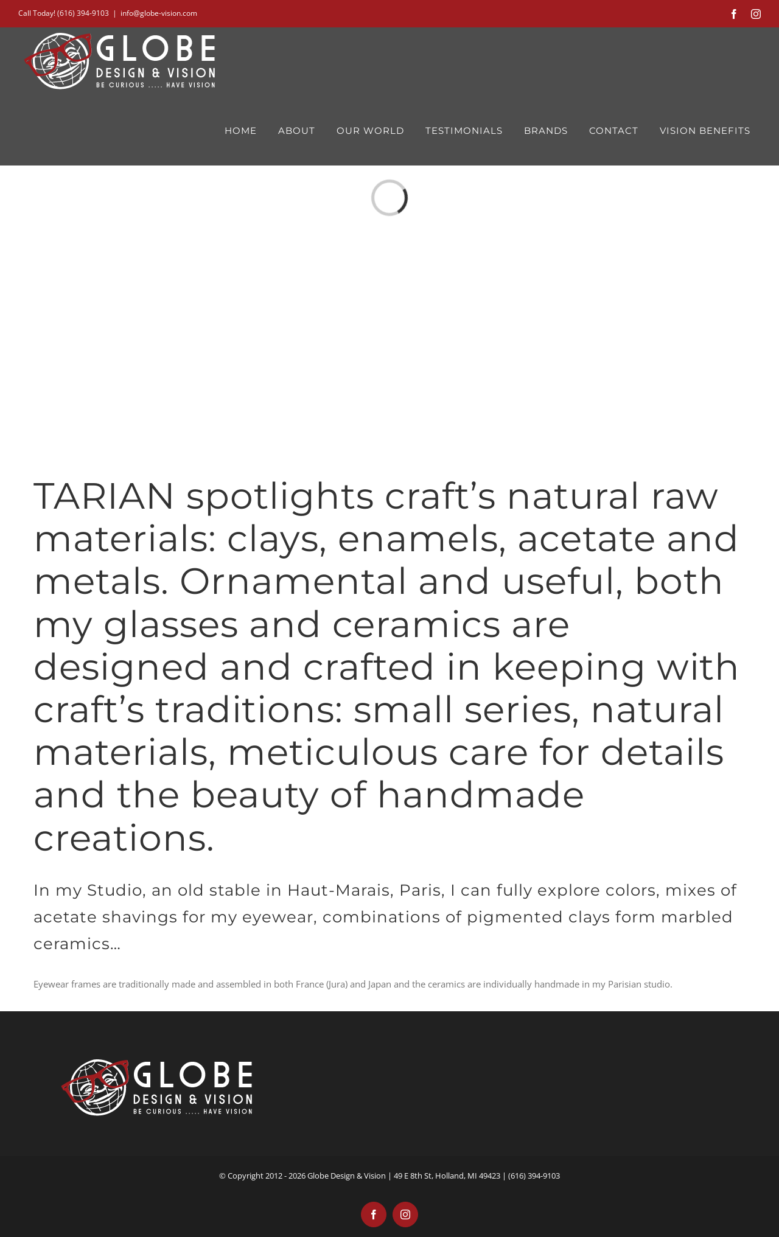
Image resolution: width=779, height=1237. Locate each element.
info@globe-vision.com (159, 13)
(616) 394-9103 (83, 13)
